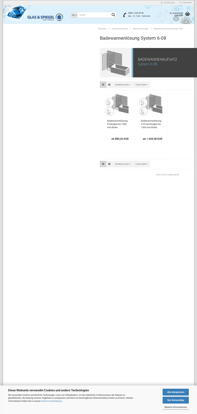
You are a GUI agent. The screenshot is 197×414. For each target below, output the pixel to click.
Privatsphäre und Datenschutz (20, 343)
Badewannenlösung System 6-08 (28, 100)
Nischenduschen (18, 40)
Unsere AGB (11, 349)
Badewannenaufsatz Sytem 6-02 (28, 72)
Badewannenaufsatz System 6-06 (28, 91)
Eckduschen (16, 44)
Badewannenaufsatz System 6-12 (28, 119)
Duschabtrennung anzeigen (23, 35)
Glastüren (12, 209)
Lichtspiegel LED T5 (17, 186)
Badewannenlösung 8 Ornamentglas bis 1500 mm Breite (106, 124)
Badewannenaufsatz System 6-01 (28, 68)
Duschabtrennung (16, 30)
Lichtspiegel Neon (16, 162)
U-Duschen (15, 54)
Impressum (11, 356)
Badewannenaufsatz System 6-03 (28, 77)
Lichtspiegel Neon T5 (18, 168)
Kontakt (9, 362)
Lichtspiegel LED (16, 180)
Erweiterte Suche (27, 255)
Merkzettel (186, 2)
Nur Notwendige (175, 400)
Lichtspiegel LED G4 (17, 192)
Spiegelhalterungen (17, 203)
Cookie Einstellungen (15, 382)
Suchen (27, 247)
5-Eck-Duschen (17, 49)
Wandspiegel (14, 197)
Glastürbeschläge (16, 215)
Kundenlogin (168, 2)
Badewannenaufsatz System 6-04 (28, 81)
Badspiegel (13, 145)
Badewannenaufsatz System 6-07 (28, 96)
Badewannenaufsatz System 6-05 (28, 86)
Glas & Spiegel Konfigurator (20, 221)
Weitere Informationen (175, 407)
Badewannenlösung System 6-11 (28, 114)
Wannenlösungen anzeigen (25, 63)
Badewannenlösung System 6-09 (28, 105)
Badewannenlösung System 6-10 (28, 110)
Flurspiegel (13, 151)
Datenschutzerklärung (51, 401)
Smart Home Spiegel (17, 174)
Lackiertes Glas (15, 139)
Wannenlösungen (18, 58)
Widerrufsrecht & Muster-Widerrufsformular (27, 369)
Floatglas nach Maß (17, 133)
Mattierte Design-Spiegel (19, 157)
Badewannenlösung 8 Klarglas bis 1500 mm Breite (72, 124)
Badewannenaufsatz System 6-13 (28, 123)
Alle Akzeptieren (175, 392)
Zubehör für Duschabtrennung (24, 128)
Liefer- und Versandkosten (18, 376)
